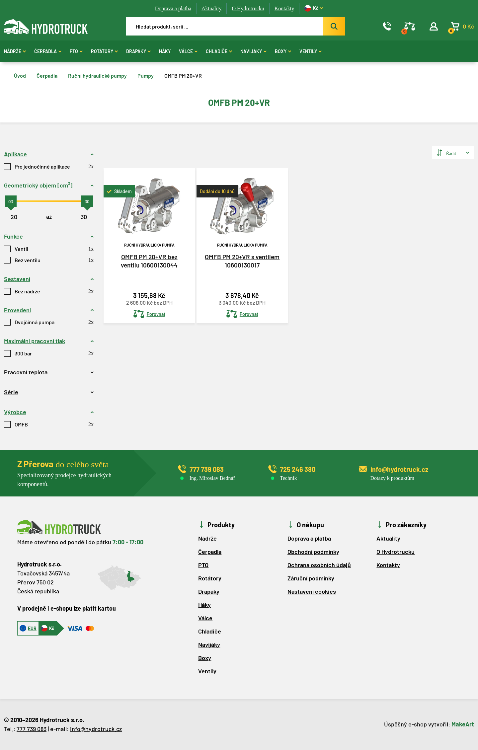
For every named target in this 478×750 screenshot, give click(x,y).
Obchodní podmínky (313, 551)
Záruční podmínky (310, 578)
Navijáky (253, 51)
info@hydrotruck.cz (96, 728)
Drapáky (138, 51)
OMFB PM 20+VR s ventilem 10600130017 (242, 261)
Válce (188, 51)
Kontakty (284, 8)
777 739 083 (31, 728)
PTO (76, 51)
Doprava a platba (173, 8)
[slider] (11, 201)
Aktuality (211, 8)
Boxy (283, 51)
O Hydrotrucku (248, 8)
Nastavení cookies (311, 591)
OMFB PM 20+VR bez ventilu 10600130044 (149, 261)
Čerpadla (47, 51)
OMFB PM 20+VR (183, 75)
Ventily (310, 51)
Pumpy (145, 75)
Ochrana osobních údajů (319, 564)
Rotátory (104, 51)
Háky (165, 51)
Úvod (20, 75)
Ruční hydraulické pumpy (97, 75)
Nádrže (15, 51)
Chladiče (219, 51)
